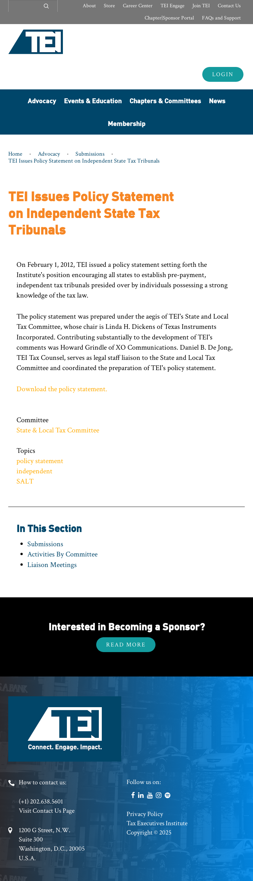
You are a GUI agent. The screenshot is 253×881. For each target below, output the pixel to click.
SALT (25, 481)
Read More (126, 644)
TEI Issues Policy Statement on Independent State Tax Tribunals (83, 161)
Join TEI (201, 5)
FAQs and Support (221, 18)
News (217, 100)
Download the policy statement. (61, 389)
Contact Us (229, 5)
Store (109, 5)
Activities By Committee (62, 554)
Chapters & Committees (165, 100)
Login (223, 74)
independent (34, 471)
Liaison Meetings (52, 565)
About (89, 5)
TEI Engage (172, 5)
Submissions (89, 154)
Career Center (138, 5)
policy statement (39, 461)
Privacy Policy (144, 814)
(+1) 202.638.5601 (41, 801)
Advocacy (42, 100)
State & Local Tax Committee (57, 430)
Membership (126, 123)
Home (15, 154)
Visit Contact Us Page (46, 810)
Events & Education (93, 100)
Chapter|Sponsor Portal (169, 18)
